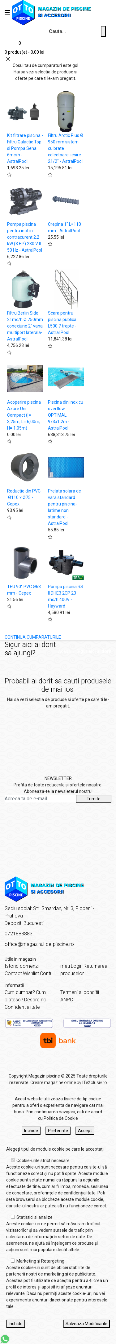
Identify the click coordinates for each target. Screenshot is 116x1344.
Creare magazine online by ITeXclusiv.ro (68, 1082)
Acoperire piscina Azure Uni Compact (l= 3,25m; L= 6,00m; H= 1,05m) (24, 415)
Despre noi (35, 1000)
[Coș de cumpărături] (24, 47)
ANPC (66, 1000)
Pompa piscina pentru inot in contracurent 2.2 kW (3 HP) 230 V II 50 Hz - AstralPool (24, 237)
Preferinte (58, 1130)
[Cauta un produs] (103, 31)
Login (77, 966)
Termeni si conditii (79, 992)
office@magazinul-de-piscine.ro (39, 944)
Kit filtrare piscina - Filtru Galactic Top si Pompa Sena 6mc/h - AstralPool (25, 148)
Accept (85, 1130)
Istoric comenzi (22, 966)
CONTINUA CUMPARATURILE (33, 637)
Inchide (31, 1130)
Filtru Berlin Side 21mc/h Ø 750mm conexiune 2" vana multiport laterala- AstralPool (25, 326)
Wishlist (31, 973)
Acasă (64, 651)
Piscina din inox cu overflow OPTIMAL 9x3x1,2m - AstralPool (65, 415)
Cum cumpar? (20, 992)
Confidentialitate (22, 1007)
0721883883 (18, 934)
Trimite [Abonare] (94, 798)
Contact (13, 973)
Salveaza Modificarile (86, 1323)
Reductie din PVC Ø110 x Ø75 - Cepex (24, 497)
